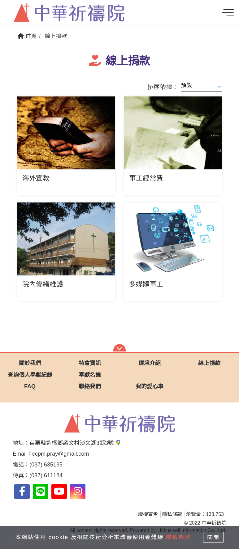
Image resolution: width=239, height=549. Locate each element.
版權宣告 (148, 514)
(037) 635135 (46, 465)
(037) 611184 (46, 475)
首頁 (27, 36)
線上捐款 (56, 36)
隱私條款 (172, 514)
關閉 (214, 537)
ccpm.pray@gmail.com (60, 454)
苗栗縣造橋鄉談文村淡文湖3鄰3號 (75, 443)
